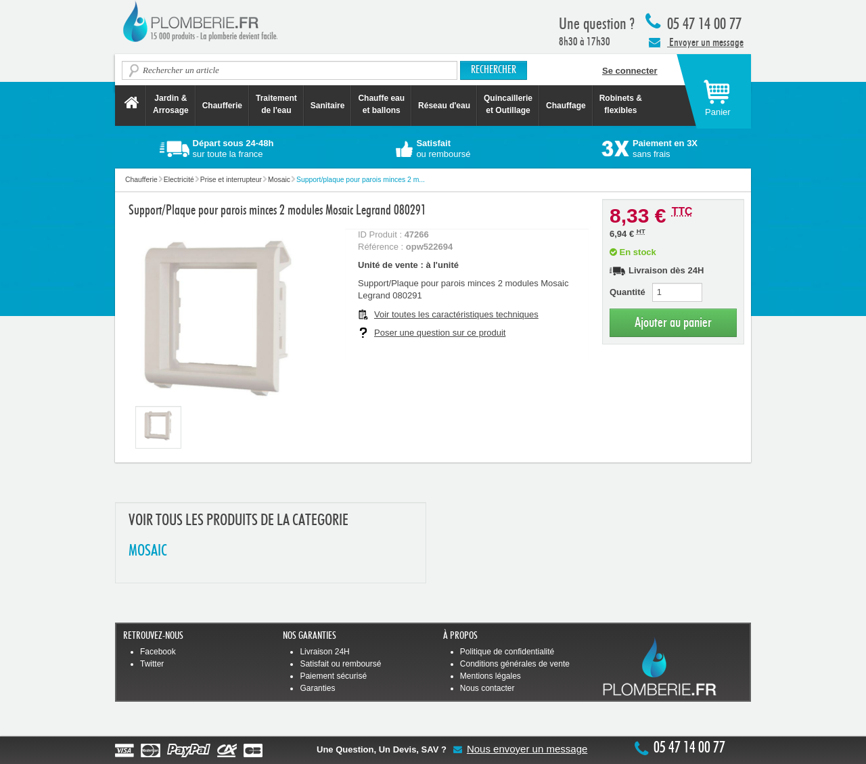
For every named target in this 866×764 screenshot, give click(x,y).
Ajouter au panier (673, 322)
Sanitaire (328, 105)
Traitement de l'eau (276, 104)
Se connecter (630, 71)
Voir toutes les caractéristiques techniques (456, 314)
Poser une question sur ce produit (439, 333)
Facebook (158, 651)
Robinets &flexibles (620, 104)
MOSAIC (148, 551)
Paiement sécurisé (333, 676)
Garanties (317, 688)
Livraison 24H (324, 651)
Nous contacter (487, 688)
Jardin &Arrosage (171, 104)
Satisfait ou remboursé (340, 664)
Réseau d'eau (444, 105)
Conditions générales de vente (515, 664)
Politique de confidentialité (507, 651)
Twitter (152, 664)
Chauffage (566, 105)
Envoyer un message (696, 42)
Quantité (627, 292)
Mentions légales (490, 676)
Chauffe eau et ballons (381, 104)
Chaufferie (222, 105)
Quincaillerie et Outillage (508, 104)
